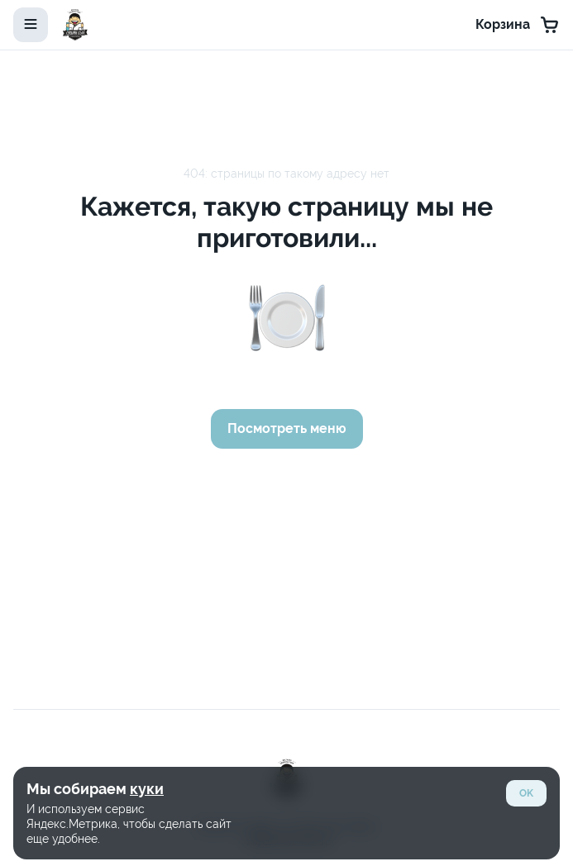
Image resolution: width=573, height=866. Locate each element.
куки (147, 788)
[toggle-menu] (30, 24)
